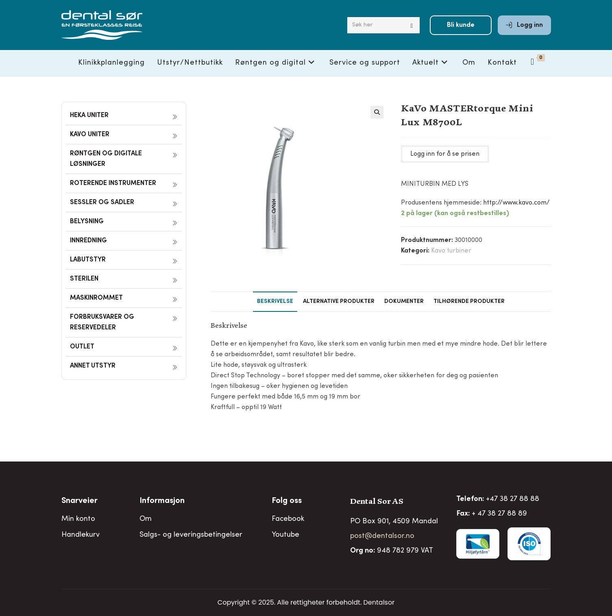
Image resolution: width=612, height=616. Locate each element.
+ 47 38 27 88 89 (499, 514)
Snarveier (79, 501)
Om (145, 519)
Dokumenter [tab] (404, 302)
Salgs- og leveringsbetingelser (190, 535)
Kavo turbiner (451, 251)
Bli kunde (461, 25)
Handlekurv (80, 535)
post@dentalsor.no (382, 536)
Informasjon (162, 501)
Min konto (78, 519)
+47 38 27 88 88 (512, 499)
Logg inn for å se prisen (444, 154)
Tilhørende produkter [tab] (469, 302)
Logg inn (524, 25)
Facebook (288, 519)
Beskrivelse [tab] (275, 302)
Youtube (285, 535)
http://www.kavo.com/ (516, 203)
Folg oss (287, 501)
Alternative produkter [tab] (339, 302)
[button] (376, 112)
